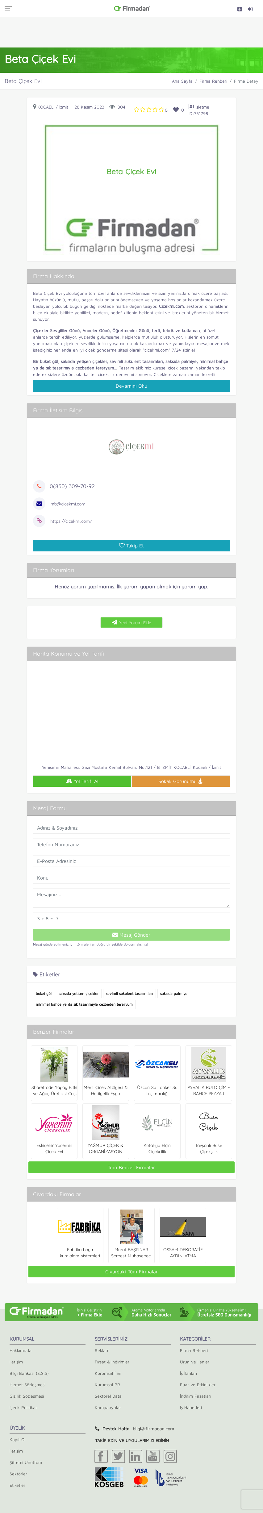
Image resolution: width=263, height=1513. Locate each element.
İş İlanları (188, 1373)
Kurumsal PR (107, 1384)
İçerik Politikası (24, 1407)
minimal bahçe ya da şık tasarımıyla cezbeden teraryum (84, 1004)
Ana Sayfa (182, 81)
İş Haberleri (191, 1407)
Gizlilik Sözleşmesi (27, 1396)
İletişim (16, 1361)
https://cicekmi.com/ (71, 521)
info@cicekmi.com (68, 504)
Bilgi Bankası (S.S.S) (29, 1373)
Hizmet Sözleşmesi (27, 1384)
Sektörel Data (108, 1396)
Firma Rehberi (213, 81)
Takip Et (131, 545)
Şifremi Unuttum (26, 1462)
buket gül (44, 993)
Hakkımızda (20, 1350)
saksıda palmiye (173, 993)
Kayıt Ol (17, 1439)
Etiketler (17, 1485)
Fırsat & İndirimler (112, 1361)
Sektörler (18, 1473)
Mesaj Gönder (131, 935)
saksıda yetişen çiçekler (79, 993)
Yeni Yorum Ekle (131, 622)
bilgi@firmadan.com (153, 1428)
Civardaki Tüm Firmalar (131, 1271)
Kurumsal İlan (108, 1373)
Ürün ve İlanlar (194, 1361)
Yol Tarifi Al (82, 781)
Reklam (102, 1350)
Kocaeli (45, 106)
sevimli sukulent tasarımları (129, 993)
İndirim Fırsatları (195, 1396)
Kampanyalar (108, 1407)
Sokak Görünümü (180, 781)
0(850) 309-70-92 (72, 486)
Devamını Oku (131, 386)
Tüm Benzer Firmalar (131, 1167)
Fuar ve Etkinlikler (197, 1384)
